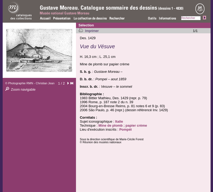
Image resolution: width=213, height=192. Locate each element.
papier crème (136, 125)
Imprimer (92, 31)
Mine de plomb (110, 125)
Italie (119, 121)
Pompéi (125, 129)
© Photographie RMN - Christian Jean (30, 83)
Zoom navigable (23, 89)
